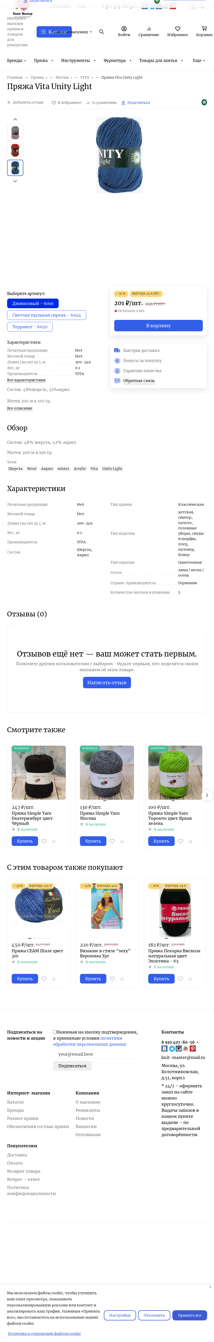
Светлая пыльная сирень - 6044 (46, 315)
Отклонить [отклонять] (154, 1315)
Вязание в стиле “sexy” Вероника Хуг (105, 953)
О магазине (88, 1102)
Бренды (14, 60)
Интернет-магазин (28, 1093)
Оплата (15, 1163)
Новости (85, 1118)
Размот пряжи (23, 1118)
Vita (94, 468)
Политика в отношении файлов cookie (44, 1333)
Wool (32, 468)
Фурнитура (115, 60)
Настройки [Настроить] (119, 1315)
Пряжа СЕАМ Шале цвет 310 (37, 953)
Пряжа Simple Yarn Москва (100, 816)
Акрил (47, 468)
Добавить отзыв (28, 102)
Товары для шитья (158, 60)
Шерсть (15, 468)
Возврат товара (23, 1171)
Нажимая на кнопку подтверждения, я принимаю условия (95, 1038)
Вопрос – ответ (23, 1179)
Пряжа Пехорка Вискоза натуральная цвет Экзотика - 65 (174, 955)
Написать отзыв (107, 682)
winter (63, 468)
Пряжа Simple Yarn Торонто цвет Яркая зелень (170, 818)
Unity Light (112, 468)
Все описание (19, 408)
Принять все (190, 1315)
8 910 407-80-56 (178, 1042)
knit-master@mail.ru (183, 1057)
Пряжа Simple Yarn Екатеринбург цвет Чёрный (32, 818)
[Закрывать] (210, 1287)
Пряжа (40, 60)
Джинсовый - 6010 (32, 303)
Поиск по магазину (70, 32)
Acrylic (80, 468)
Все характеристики (26, 380)
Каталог (15, 1102)
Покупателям (22, 1146)
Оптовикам (88, 1134)
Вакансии (86, 1126)
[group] (119, 202)
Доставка (17, 1154)
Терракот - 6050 (29, 326)
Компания (87, 1093)
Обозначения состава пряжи (38, 1126)
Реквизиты (88, 1110)
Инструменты (75, 60)
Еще (197, 60)
